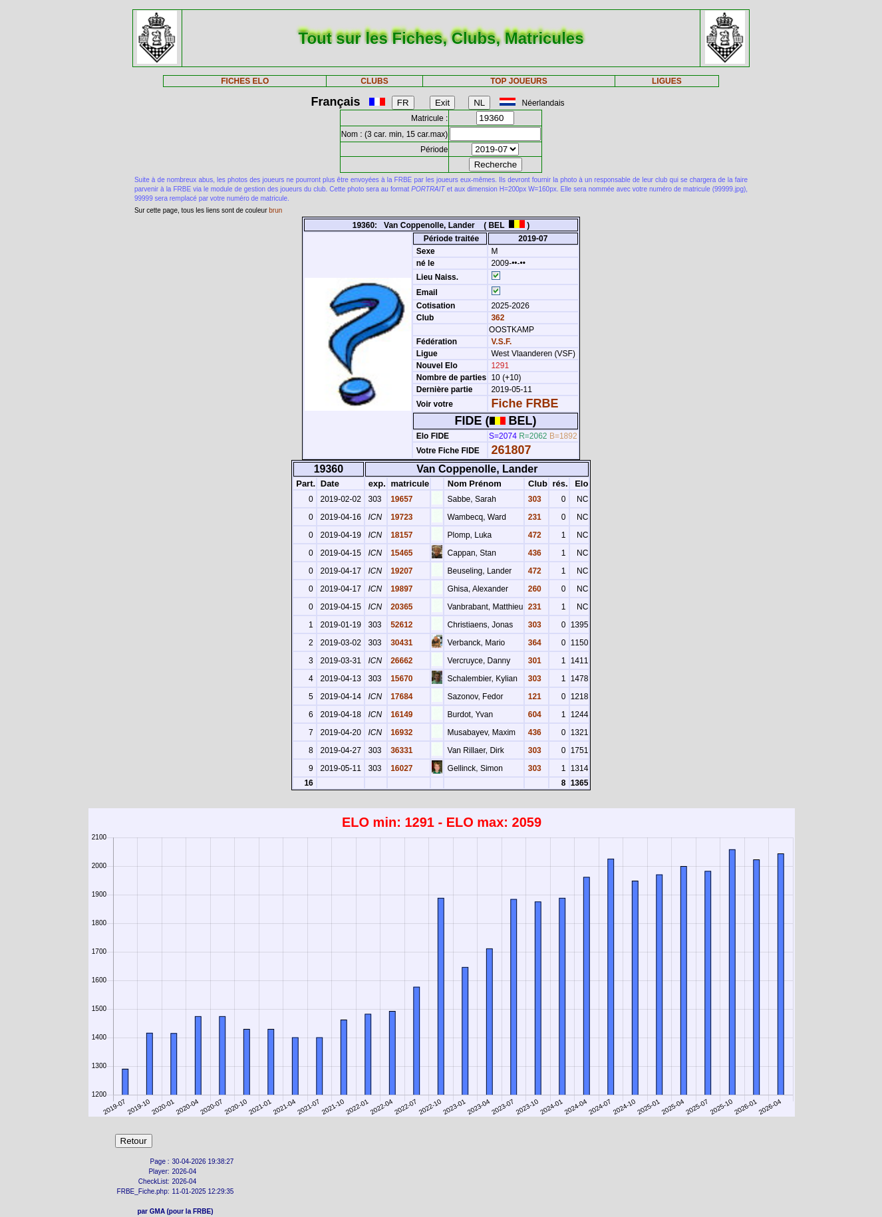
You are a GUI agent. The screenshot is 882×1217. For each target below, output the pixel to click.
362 (496, 317)
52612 (400, 624)
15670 (400, 678)
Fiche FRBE (524, 403)
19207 (400, 571)
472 (533, 535)
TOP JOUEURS (518, 81)
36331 (400, 750)
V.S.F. (501, 341)
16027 (400, 768)
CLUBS (374, 81)
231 (533, 517)
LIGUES (667, 81)
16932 (400, 732)
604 (533, 714)
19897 (400, 589)
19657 (400, 499)
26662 (400, 660)
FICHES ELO (245, 81)
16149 (400, 714)
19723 (400, 517)
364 (533, 642)
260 (533, 589)
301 (533, 660)
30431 (400, 642)
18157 (400, 535)
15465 (400, 553)
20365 (400, 606)
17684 (400, 696)
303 (533, 499)
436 (533, 553)
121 (533, 696)
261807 (511, 450)
